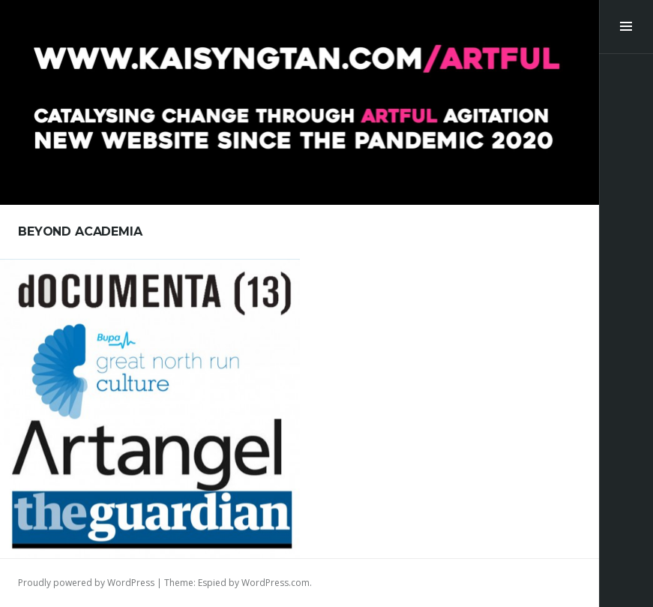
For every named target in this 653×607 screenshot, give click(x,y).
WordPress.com (275, 582)
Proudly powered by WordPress (86, 582)
